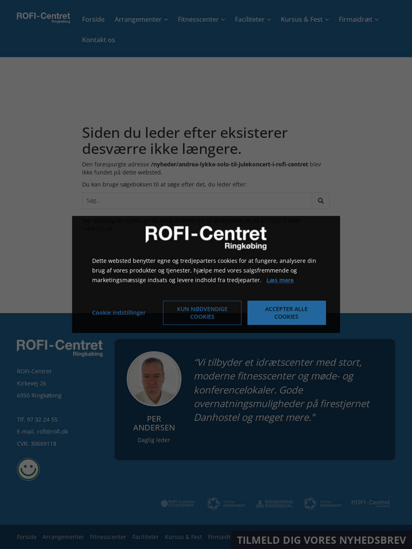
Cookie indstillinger (119, 313)
